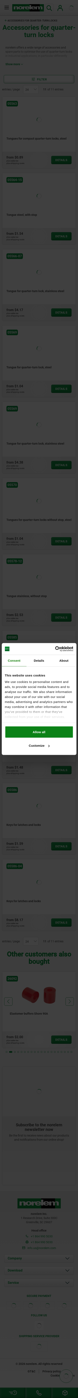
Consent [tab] (14, 660)
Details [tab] (39, 660)
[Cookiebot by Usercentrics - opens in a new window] (55, 649)
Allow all (39, 732)
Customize (39, 745)
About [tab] (63, 660)
